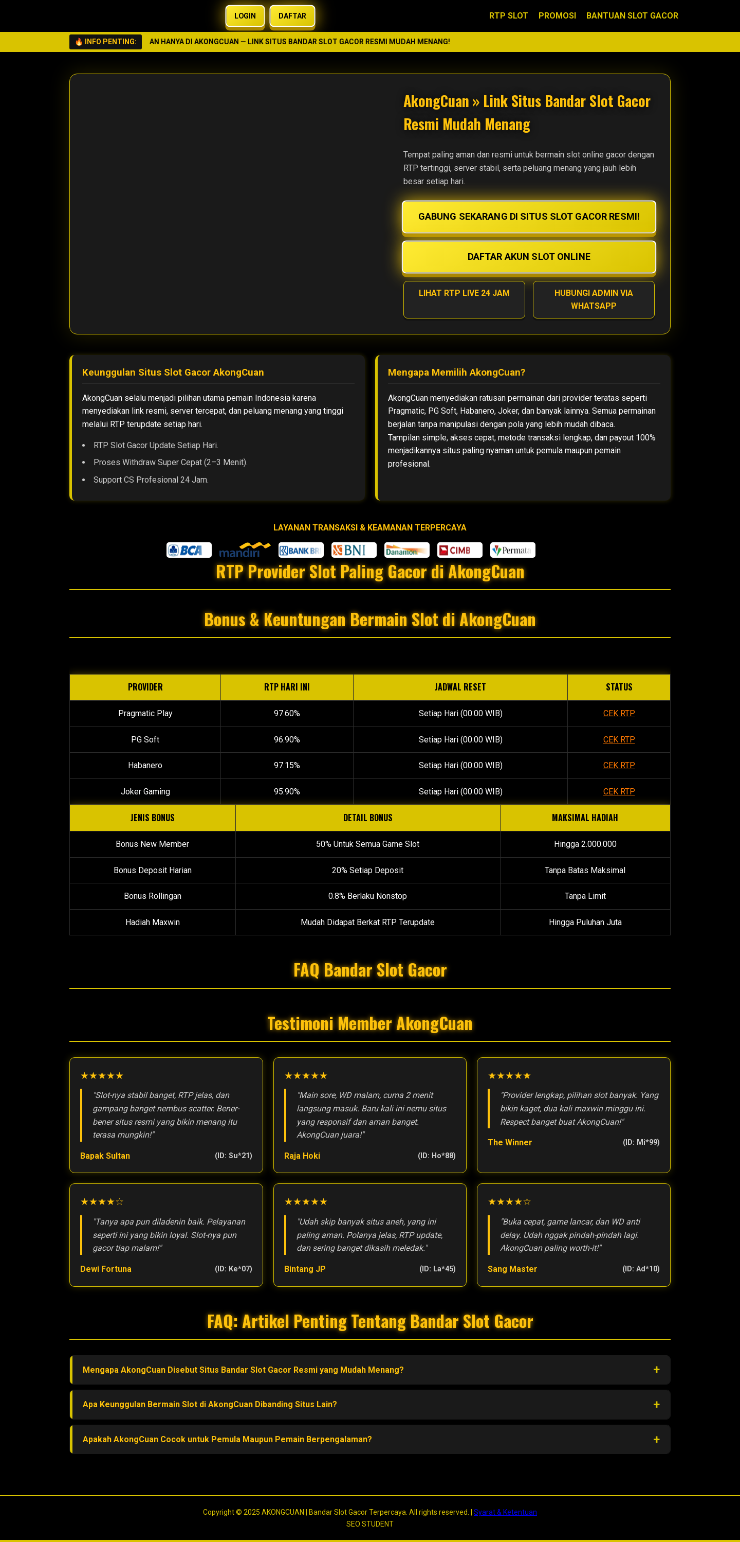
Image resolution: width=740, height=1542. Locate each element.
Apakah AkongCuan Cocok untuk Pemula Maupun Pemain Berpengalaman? (227, 1439)
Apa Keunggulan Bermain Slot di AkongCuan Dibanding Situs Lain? (210, 1404)
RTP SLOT (508, 16)
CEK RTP (619, 713)
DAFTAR (292, 16)
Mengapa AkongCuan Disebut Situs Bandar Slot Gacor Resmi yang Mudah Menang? (243, 1370)
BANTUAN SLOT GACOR (632, 16)
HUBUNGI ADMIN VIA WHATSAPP (593, 299)
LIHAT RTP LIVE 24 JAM (464, 293)
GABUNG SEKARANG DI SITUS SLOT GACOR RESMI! (529, 216)
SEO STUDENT (370, 1524)
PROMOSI (557, 16)
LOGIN (245, 16)
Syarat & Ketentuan (505, 1512)
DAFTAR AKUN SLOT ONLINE (529, 256)
